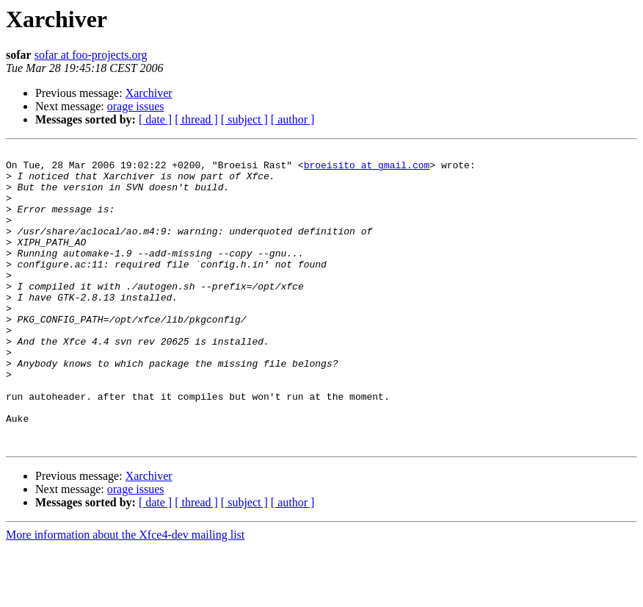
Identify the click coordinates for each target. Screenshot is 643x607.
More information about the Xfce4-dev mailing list (125, 594)
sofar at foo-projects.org (91, 55)
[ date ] (155, 119)
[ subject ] (244, 119)
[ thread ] (196, 119)
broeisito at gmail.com (367, 169)
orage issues (135, 106)
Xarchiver (149, 93)
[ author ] (293, 119)
